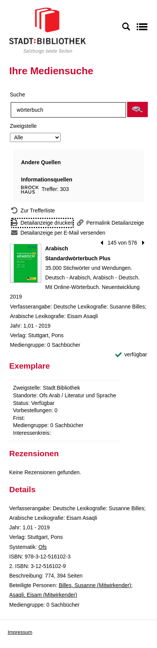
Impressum (20, 632)
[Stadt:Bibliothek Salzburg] (47, 30)
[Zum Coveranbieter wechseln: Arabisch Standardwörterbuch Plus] (25, 263)
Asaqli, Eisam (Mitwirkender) (43, 595)
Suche (17, 94)
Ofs (42, 547)
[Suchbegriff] (68, 110)
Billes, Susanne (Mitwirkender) (95, 585)
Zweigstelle (23, 126)
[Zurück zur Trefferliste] (33, 210)
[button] (137, 109)
